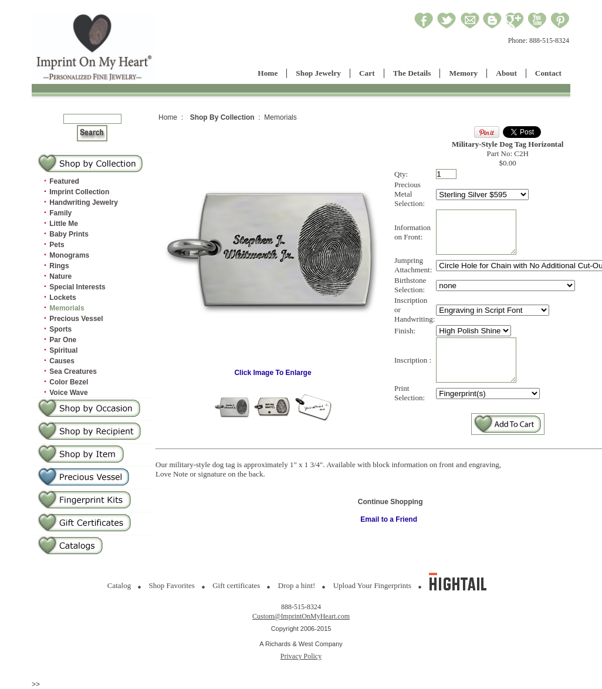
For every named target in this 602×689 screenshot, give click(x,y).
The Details (412, 73)
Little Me (63, 223)
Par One (62, 340)
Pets (56, 245)
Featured (64, 181)
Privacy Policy (301, 656)
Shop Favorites (172, 585)
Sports (60, 329)
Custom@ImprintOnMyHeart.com (301, 616)
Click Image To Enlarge (272, 378)
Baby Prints (69, 234)
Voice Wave (68, 393)
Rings (59, 266)
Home (268, 73)
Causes (62, 361)
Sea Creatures (73, 371)
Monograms (69, 255)
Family (60, 213)
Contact (548, 73)
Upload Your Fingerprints (372, 585)
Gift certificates (236, 585)
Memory (463, 73)
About (506, 73)
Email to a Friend (388, 537)
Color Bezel (68, 382)
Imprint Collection (79, 192)
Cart (367, 73)
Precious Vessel (76, 319)
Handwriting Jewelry (83, 202)
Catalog (119, 585)
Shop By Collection (222, 117)
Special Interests (77, 287)
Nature (60, 276)
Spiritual (63, 350)
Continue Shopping (390, 519)
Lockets (62, 297)
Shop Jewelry (318, 73)
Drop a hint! (297, 585)
